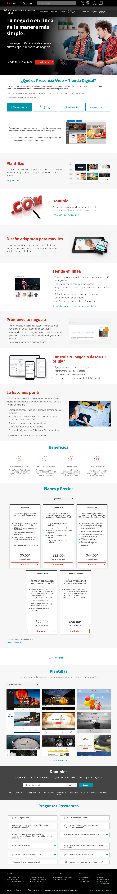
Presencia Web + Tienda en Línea (21, 6)
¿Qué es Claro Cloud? (13, 877)
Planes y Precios (71, 6)
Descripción (43, 7)
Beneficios (62, 7)
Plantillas (53, 7)
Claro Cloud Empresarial (37, 877)
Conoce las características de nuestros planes (74, 306)
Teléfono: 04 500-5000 (32, 890)
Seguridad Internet (102, 881)
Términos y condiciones (16, 643)
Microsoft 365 (83, 879)
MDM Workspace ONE (103, 883)
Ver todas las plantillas (58, 760)
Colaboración (83, 874)
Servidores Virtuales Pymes (38, 879)
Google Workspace (84, 881)
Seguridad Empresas (103, 879)
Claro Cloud (10, 874)
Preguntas (94, 7)
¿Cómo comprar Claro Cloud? (15, 881)
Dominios (85, 7)
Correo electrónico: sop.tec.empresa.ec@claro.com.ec (60, 890)
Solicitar (44, 62)
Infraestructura (35, 874)
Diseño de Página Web (59, 879)
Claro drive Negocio (84, 877)
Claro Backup (100, 877)
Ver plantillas (13, 180)
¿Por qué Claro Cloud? (13, 879)
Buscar (85, 785)
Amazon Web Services (36, 881)
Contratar (24, 564)
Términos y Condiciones (14, 890)
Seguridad (100, 874)
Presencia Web (58, 874)
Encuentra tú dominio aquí (65, 215)
